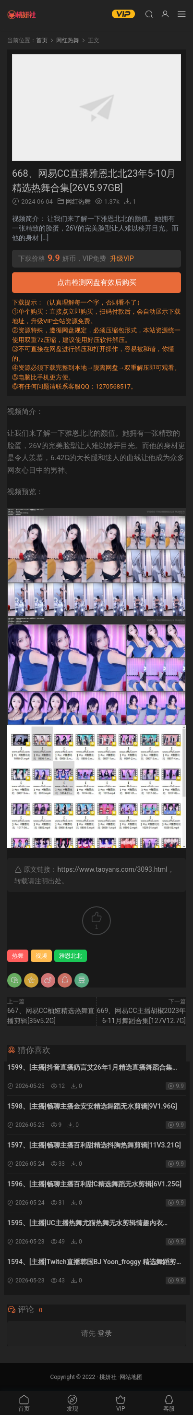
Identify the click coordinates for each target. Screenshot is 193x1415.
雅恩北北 (70, 955)
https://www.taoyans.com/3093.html (112, 869)
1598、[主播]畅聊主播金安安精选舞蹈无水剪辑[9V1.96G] (92, 1106)
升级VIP (122, 258)
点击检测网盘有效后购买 (96, 282)
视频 (41, 955)
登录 (104, 1333)
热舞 (18, 955)
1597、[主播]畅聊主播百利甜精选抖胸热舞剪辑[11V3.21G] (94, 1145)
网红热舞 (78, 201)
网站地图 (131, 1377)
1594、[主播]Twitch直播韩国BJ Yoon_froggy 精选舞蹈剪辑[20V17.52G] (95, 1263)
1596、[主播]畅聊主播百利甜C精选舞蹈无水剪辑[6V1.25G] (94, 1184)
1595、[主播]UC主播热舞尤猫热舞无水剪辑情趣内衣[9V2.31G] (85, 1224)
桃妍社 (108, 1377)
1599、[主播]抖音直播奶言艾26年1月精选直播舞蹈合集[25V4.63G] (89, 1068)
